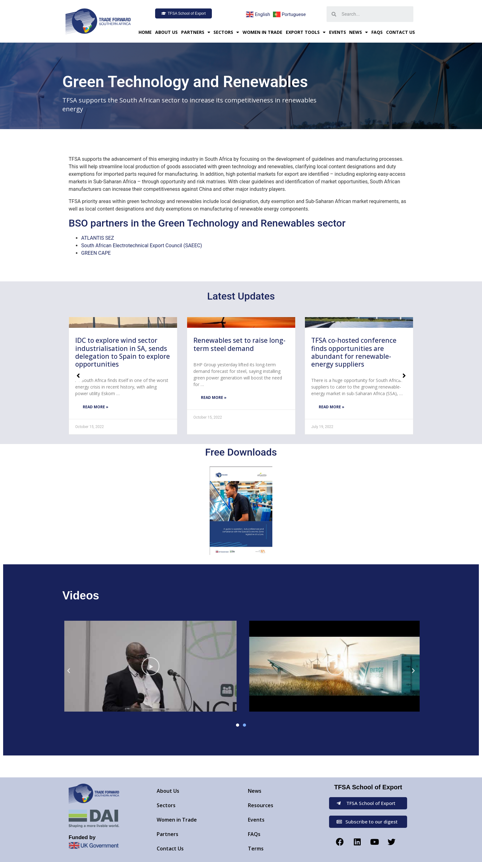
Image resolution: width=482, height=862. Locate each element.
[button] (183, 13)
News (358, 32)
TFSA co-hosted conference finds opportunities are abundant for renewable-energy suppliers (353, 352)
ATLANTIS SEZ (97, 238)
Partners (195, 32)
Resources (260, 805)
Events (337, 32)
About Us (166, 32)
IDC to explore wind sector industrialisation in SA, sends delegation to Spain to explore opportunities (122, 352)
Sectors (226, 32)
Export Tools (306, 32)
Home (145, 32)
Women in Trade (262, 32)
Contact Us (400, 32)
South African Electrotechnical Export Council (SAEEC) (141, 245)
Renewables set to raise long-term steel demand (239, 344)
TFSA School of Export (368, 787)
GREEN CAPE (96, 253)
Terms (256, 848)
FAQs (377, 32)
